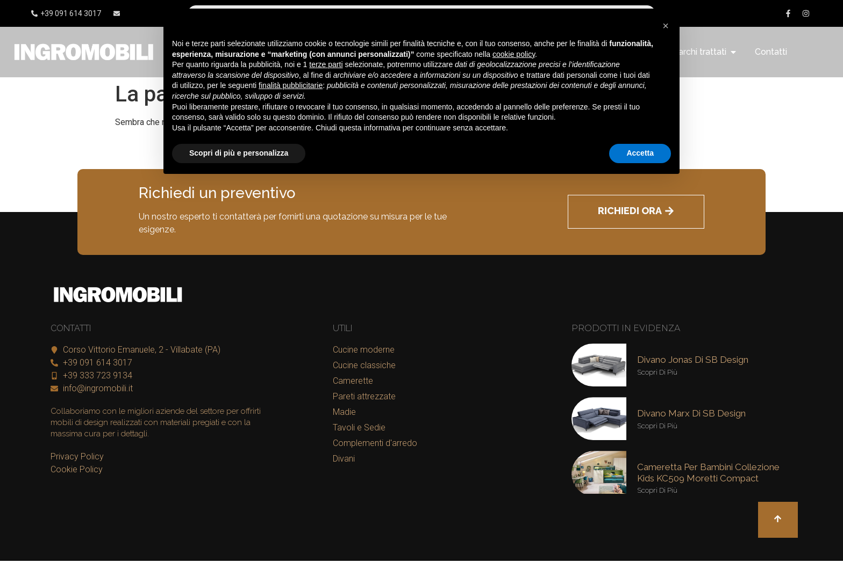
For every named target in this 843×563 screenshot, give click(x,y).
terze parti (325, 64)
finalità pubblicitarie (291, 85)
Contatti (771, 52)
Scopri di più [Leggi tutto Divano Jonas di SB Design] (657, 372)
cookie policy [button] (513, 54)
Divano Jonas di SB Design (692, 359)
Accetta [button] (640, 153)
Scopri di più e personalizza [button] (238, 153)
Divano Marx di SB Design (691, 413)
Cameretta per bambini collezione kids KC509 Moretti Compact (708, 472)
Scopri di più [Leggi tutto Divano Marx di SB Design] (657, 426)
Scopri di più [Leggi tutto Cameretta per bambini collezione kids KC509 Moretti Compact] (657, 490)
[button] (665, 25)
